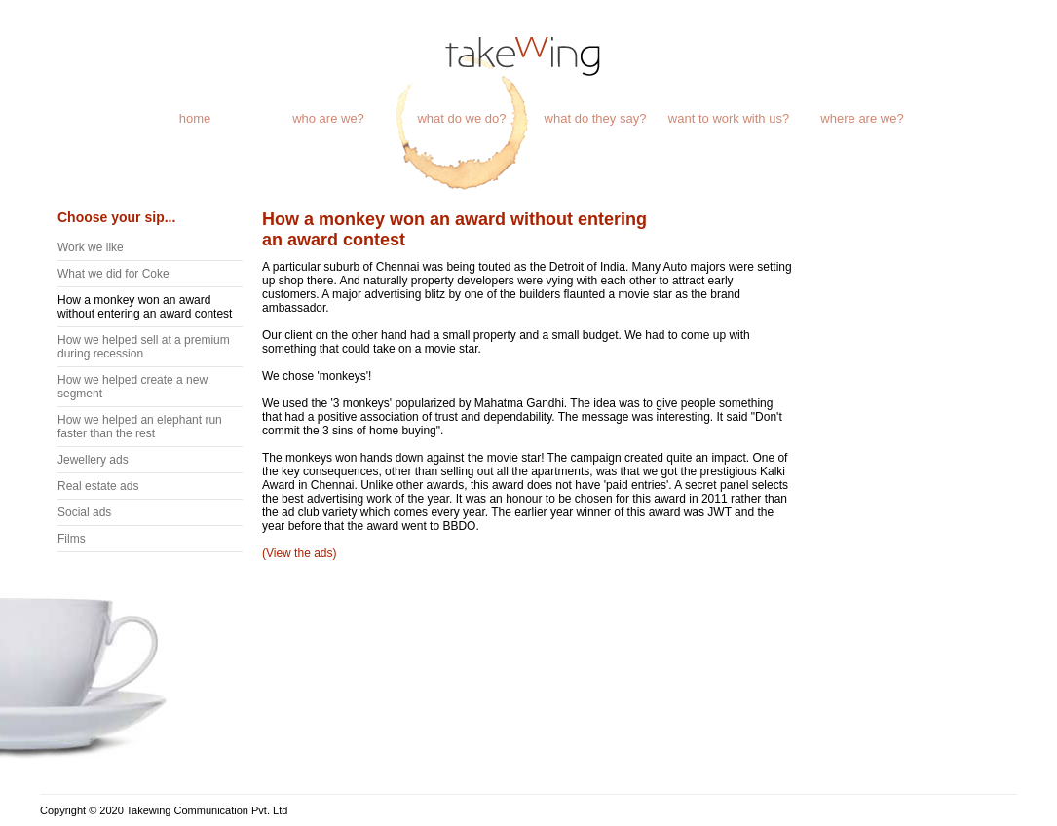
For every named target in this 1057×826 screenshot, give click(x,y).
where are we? (861, 118)
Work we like (90, 247)
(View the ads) (299, 553)
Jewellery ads (93, 460)
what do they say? (596, 118)
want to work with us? (728, 118)
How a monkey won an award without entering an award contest (144, 306)
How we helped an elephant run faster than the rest (139, 426)
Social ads (84, 512)
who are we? (328, 118)
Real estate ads (97, 486)
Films (71, 538)
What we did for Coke (113, 274)
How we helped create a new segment (132, 386)
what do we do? (461, 118)
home (195, 118)
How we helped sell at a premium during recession (143, 346)
